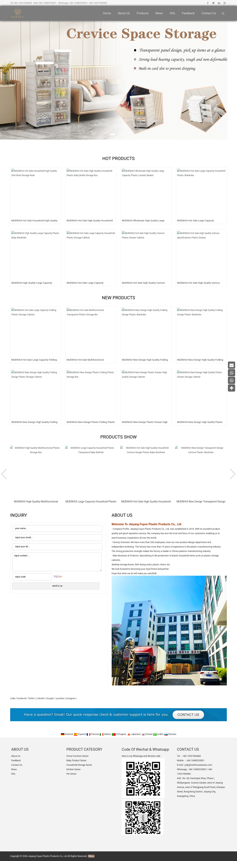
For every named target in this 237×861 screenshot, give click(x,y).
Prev (4, 474)
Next (232, 474)
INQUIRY (18, 515)
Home (107, 13)
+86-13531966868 (23, 3)
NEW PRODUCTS (118, 297)
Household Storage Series (79, 765)
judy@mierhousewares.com (198, 765)
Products (142, 13)
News (159, 13)
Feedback (188, 13)
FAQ (172, 13)
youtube (60, 698)
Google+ (224, 3)
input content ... (56, 561)
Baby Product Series (76, 760)
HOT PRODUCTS (118, 158)
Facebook (208, 3)
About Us (124, 13)
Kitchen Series (73, 769)
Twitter (213, 3)
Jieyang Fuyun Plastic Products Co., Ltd (47, 856)
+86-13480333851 (48, 3)
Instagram (71, 698)
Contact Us (208, 13)
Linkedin (219, 3)
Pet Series (71, 774)
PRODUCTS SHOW (118, 437)
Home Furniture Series (77, 756)
